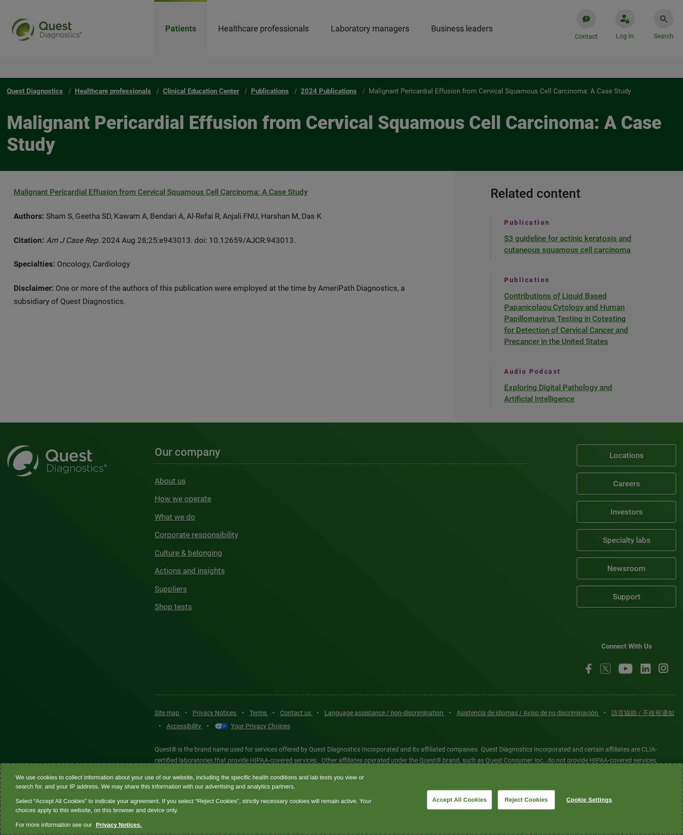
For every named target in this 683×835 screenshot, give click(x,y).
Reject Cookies (526, 799)
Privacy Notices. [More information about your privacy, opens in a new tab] (118, 824)
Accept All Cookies (459, 799)
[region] (341, 799)
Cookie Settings (589, 799)
